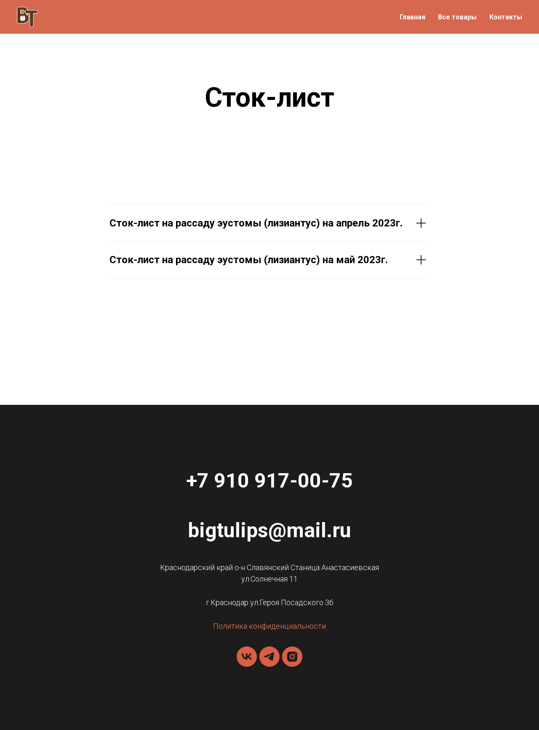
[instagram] (292, 656)
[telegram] (269, 656)
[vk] (247, 656)
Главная (412, 17)
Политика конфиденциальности (269, 626)
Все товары (457, 17)
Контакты (505, 17)
